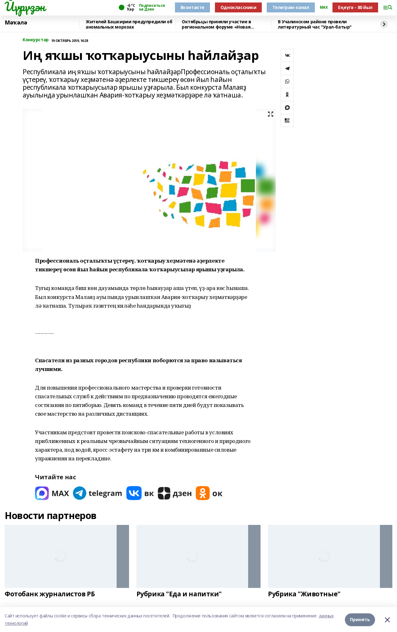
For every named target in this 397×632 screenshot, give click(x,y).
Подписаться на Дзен (152, 7)
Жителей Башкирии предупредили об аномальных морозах (129, 24)
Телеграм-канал (290, 7)
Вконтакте (192, 7)
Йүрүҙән (25, 6)
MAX (324, 7)
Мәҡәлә (16, 22)
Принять (360, 619)
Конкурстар (36, 40)
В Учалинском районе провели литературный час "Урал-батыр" (315, 24)
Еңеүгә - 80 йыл (355, 7)
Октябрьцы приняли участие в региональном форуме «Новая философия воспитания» (216, 24)
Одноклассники (238, 7)
